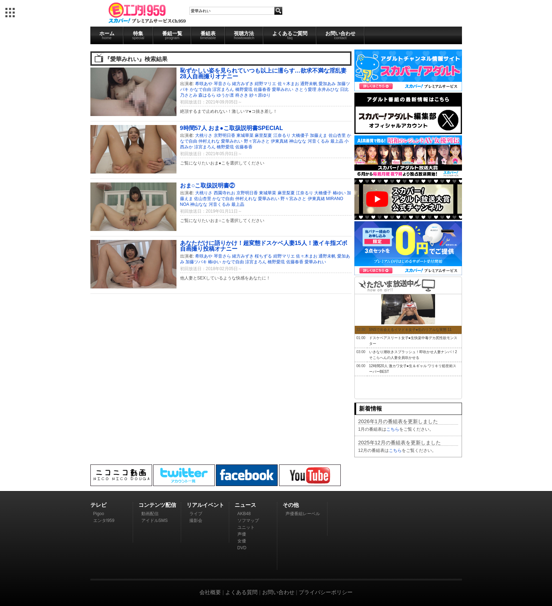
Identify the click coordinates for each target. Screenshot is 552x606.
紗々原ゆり (260, 95)
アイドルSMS (154, 520)
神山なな (297, 141)
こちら (392, 429)
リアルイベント (205, 505)
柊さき (241, 95)
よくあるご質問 (289, 35)
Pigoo (98, 513)
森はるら (207, 95)
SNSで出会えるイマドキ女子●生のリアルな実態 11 (410, 330)
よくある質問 (241, 592)
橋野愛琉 (244, 89)
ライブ (195, 513)
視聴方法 (244, 35)
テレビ (98, 505)
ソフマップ (248, 520)
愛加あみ (327, 83)
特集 (138, 35)
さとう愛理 (305, 89)
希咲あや (203, 83)
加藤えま (318, 135)
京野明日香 (224, 135)
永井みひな (328, 89)
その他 (291, 505)
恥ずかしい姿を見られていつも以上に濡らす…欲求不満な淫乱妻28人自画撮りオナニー (263, 73)
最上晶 (336, 141)
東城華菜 (245, 135)
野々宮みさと (257, 141)
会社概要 (210, 592)
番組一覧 (172, 35)
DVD (241, 547)
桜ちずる (263, 256)
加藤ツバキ (196, 261)
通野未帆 (308, 83)
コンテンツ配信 (157, 505)
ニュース (245, 505)
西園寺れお (224, 192)
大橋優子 (300, 135)
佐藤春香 (262, 89)
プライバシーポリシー (326, 592)
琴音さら (222, 83)
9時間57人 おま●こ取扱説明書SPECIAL (231, 128)
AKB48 (244, 513)
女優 (241, 540)
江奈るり (282, 135)
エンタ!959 (103, 520)
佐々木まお (288, 83)
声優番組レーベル (303, 513)
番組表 (208, 35)
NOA (184, 204)
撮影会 (195, 520)
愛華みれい (282, 89)
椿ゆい (339, 192)
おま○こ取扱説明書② (207, 185)
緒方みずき (243, 83)
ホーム (106, 35)
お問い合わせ (340, 35)
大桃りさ (203, 135)
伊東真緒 (279, 141)
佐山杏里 (337, 135)
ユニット (246, 527)
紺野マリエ (265, 83)
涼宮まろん (223, 89)
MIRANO (334, 198)
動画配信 (150, 513)
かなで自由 (200, 89)
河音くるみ (318, 141)
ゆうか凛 (225, 95)
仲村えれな (209, 141)
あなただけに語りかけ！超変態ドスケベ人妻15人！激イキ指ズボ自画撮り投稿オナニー (263, 246)
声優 (241, 534)
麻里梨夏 (263, 135)
